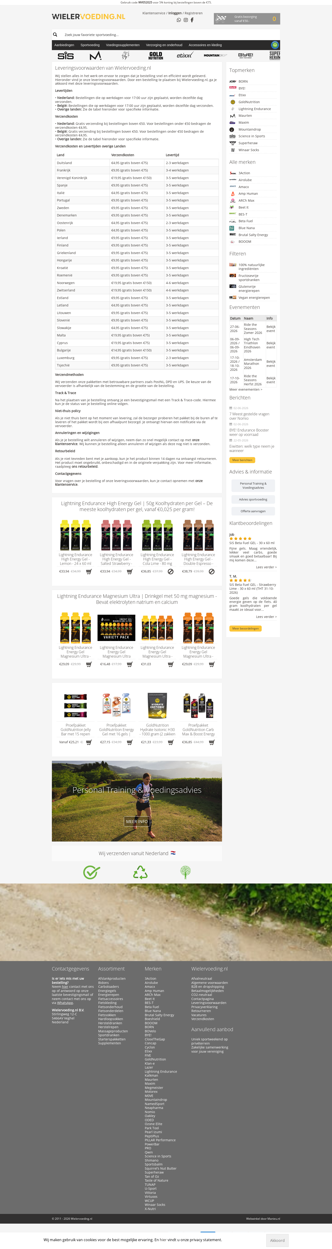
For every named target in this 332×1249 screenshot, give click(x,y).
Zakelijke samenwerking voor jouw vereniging (209, 1049)
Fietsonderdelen (110, 1011)
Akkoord (277, 1240)
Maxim (239, 122)
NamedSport (154, 1104)
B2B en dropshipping (207, 987)
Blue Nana (242, 228)
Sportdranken (108, 1035)
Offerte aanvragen (253, 511)
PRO (148, 1148)
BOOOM (240, 241)
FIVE (148, 1055)
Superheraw (243, 143)
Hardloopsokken (110, 1019)
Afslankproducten (112, 978)
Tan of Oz (152, 1176)
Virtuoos (151, 1197)
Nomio (150, 1112)
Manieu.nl (273, 1219)
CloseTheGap (155, 1039)
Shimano (151, 1160)
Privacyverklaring (204, 1007)
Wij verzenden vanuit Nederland (137, 853)
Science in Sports (247, 136)
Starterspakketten (112, 1039)
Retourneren (201, 1011)
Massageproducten (113, 1031)
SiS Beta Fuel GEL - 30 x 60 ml (252, 543)
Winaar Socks (244, 150)
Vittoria (150, 1193)
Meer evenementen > (245, 389)
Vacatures (199, 1015)
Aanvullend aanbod (212, 1029)
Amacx (239, 187)
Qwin (149, 1152)
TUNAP (150, 1185)
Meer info (137, 821)
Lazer (149, 1067)
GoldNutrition (244, 102)
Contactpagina (202, 999)
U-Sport (151, 1188)
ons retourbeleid (85, 466)
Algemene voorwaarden (209, 983)
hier (65, 986)
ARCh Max (241, 200)
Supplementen (109, 1043)
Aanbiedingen (64, 45)
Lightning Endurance (250, 109)
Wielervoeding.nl (209, 968)
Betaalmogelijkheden (207, 991)
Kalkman (151, 1075)
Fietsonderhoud (110, 1007)
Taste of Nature (156, 1180)
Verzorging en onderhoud (164, 45)
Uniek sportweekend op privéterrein (209, 1041)
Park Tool (152, 1128)
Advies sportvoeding (253, 499)
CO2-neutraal (201, 995)
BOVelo (150, 1031)
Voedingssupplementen (123, 45)
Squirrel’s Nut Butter (161, 1168)
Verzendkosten (202, 1019)
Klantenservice (153, 13)
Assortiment (111, 968)
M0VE (149, 1096)
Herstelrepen (108, 1027)
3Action (239, 173)
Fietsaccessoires (110, 999)
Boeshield (152, 1019)
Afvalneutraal (201, 978)
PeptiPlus (152, 1136)
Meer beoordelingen (245, 628)
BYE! (237, 88)
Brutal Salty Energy (248, 235)
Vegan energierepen (249, 297)
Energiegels (107, 991)
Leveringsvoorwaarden (208, 1003)
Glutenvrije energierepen (244, 288)
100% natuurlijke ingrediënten (247, 267)
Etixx (237, 95)
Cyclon (150, 1047)
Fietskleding (107, 1003)
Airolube (240, 180)
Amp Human (243, 193)
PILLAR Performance (160, 1140)
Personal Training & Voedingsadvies (253, 485)
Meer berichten (242, 460)
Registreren (194, 13)
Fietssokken (107, 1015)
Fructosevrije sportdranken (244, 277)
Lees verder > (266, 567)
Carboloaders (108, 987)
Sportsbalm (154, 1164)
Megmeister (154, 1088)
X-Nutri (150, 1209)
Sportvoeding (90, 45)
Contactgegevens (70, 968)
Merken (153, 968)
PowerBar (152, 1144)
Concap (150, 1043)
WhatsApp (65, 1002)
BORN (238, 81)
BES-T (238, 214)
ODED (149, 1120)
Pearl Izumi (153, 1132)
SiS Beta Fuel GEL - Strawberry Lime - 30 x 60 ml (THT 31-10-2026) (252, 588)
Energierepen (108, 995)
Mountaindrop (245, 129)
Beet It (239, 207)
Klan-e (150, 1063)
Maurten (240, 115)
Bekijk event (271, 328)
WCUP (149, 1201)
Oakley (150, 1116)
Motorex (151, 1092)
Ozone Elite (153, 1124)
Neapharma (154, 1108)
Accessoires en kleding (205, 45)
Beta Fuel (241, 221)
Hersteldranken (110, 1023)
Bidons (103, 983)
